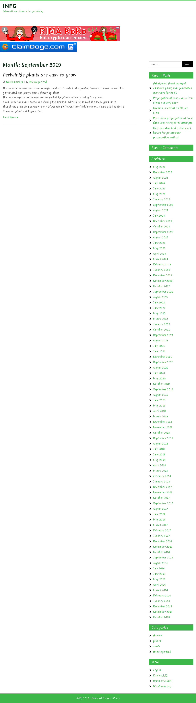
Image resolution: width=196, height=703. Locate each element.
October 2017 (161, 498)
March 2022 (160, 319)
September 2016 (163, 557)
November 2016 (162, 546)
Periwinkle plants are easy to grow (39, 75)
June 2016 (159, 574)
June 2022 (159, 308)
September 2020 (163, 362)
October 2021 (161, 329)
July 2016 (159, 568)
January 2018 (161, 481)
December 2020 (162, 356)
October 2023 (161, 226)
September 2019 (163, 389)
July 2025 (159, 183)
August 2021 (160, 340)
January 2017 (161, 536)
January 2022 (161, 324)
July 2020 (159, 373)
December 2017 (162, 487)
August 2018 (160, 443)
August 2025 (160, 177)
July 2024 (159, 215)
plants (157, 641)
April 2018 (159, 465)
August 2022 (160, 297)
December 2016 (162, 541)
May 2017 (159, 519)
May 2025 (159, 194)
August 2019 (160, 394)
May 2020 (159, 378)
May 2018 (159, 460)
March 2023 (160, 259)
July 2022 (159, 302)
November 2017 (162, 492)
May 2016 (159, 579)
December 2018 (162, 422)
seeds (156, 646)
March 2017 (160, 525)
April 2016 (159, 584)
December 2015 (162, 606)
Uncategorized (38, 82)
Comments (162, 681)
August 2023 (160, 237)
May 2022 (159, 313)
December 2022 (162, 275)
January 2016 (161, 601)
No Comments (14, 82)
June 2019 (159, 400)
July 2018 (159, 449)
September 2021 (163, 335)
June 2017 (159, 514)
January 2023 (161, 270)
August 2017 (160, 508)
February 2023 (162, 264)
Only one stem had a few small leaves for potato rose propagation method (172, 132)
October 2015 (161, 617)
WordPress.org (162, 686)
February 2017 (162, 530)
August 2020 (160, 367)
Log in (157, 670)
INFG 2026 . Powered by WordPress (98, 698)
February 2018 (162, 476)
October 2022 (161, 286)
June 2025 (159, 188)
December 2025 (162, 172)
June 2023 (159, 243)
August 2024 (160, 210)
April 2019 (159, 411)
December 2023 (162, 221)
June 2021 (159, 351)
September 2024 (163, 205)
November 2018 (162, 427)
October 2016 (161, 552)
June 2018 (159, 454)
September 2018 (163, 438)
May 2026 (159, 167)
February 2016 (162, 595)
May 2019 (159, 405)
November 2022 (163, 281)
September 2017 (163, 503)
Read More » (11, 117)
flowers (157, 635)
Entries (160, 675)
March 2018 (160, 470)
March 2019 (160, 416)
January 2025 (161, 199)
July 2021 (159, 346)
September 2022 (163, 291)
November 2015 (162, 612)
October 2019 (161, 384)
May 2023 (159, 248)
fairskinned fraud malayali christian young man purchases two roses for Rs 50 (172, 88)
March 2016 (160, 590)
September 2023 (163, 232)
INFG (10, 5)
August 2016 (160, 563)
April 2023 (159, 253)
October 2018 (161, 432)
